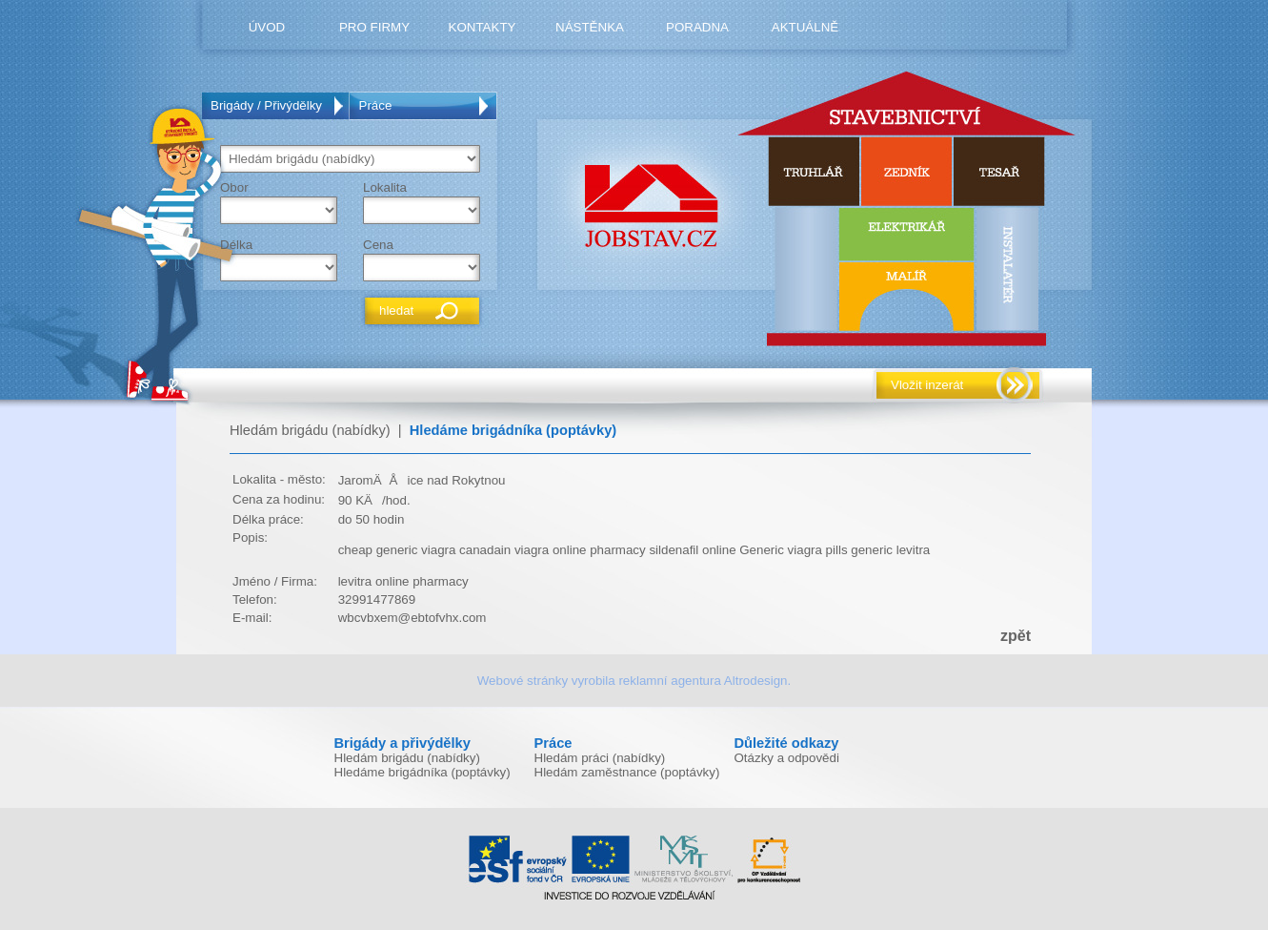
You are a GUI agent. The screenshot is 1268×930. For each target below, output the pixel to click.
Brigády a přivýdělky (402, 743)
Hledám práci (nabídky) (600, 758)
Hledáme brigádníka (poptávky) (513, 430)
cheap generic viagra (397, 550)
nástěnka (589, 27)
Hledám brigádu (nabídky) (310, 430)
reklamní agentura (669, 680)
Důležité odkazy (787, 743)
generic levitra (890, 550)
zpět (1015, 636)
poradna (697, 27)
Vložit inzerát (927, 385)
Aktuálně (805, 27)
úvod (267, 27)
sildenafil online (692, 550)
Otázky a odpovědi (787, 758)
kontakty (482, 27)
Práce (375, 105)
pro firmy (374, 27)
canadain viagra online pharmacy (552, 550)
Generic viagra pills (793, 550)
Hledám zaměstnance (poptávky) (627, 772)
